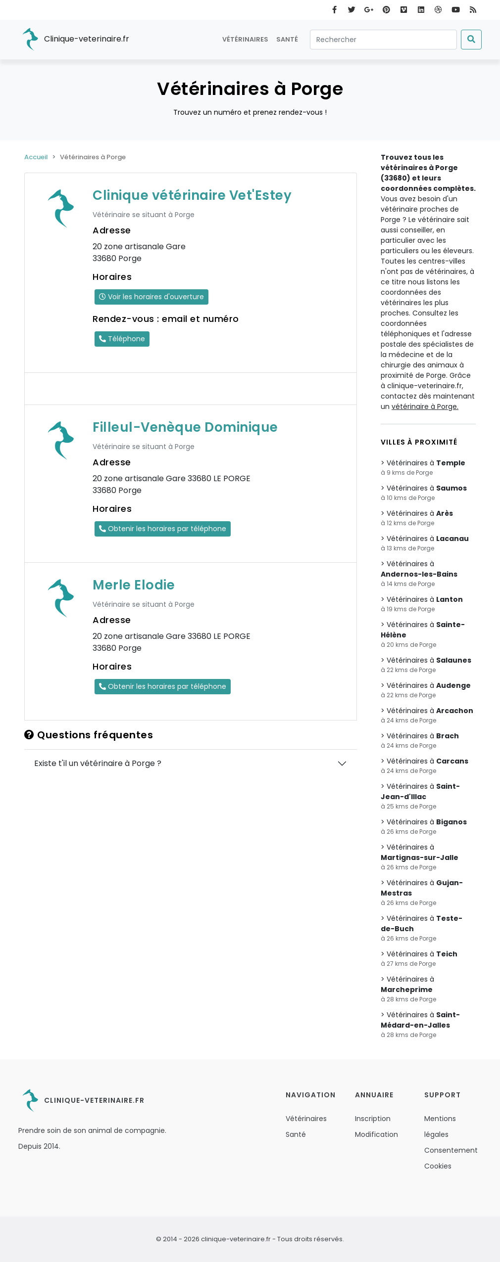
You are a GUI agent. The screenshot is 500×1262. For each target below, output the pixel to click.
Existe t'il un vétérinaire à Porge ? (97, 763)
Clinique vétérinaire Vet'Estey (192, 195)
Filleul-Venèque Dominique (185, 427)
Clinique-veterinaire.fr (73, 39)
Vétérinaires (245, 39)
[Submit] (471, 39)
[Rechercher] (383, 39)
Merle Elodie (134, 585)
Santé (287, 39)
